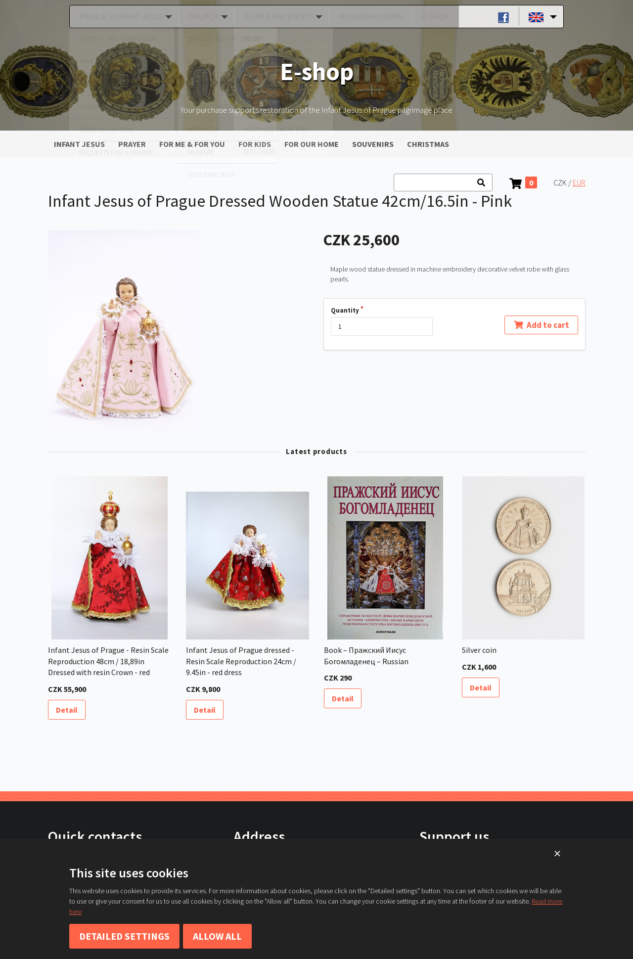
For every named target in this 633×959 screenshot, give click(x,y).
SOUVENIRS (373, 144)
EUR (579, 182)
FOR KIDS (254, 144)
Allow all (217, 936)
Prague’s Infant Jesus (119, 16)
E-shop (432, 16)
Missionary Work (370, 16)
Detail (67, 710)
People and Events (277, 16)
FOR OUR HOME (311, 144)
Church (200, 16)
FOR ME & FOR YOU (192, 144)
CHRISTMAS (428, 144)
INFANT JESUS (79, 144)
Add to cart (541, 324)
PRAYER (132, 144)
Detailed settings (124, 936)
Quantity (345, 310)
